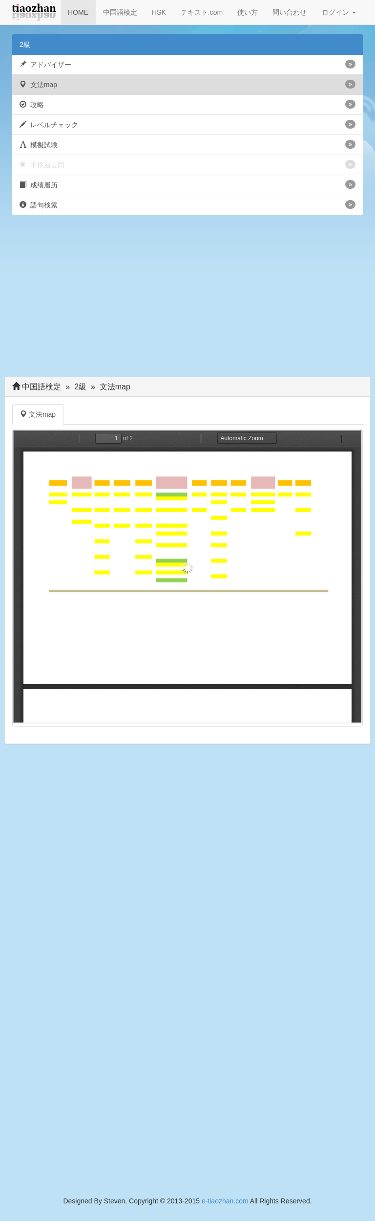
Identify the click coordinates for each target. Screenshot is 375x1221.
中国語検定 (120, 12)
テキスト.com (202, 12)
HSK (159, 12)
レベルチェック (187, 124)
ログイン (339, 12)
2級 (25, 44)
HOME (78, 12)
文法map (187, 84)
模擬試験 (187, 144)
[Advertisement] (187, 298)
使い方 (247, 12)
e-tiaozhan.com (225, 1201)
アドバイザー (187, 64)
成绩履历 (187, 184)
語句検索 (187, 204)
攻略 (187, 104)
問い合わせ (289, 12)
